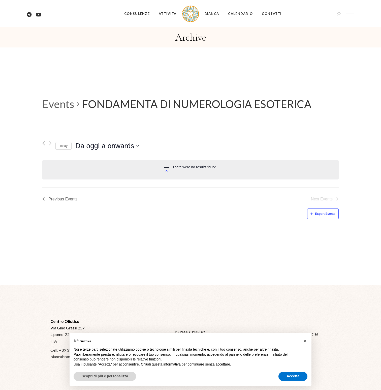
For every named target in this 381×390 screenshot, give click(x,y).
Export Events (322, 214)
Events (58, 104)
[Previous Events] (43, 143)
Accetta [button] (293, 376)
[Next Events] (50, 143)
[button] (305, 341)
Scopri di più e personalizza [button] (105, 376)
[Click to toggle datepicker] (107, 146)
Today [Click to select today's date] (63, 146)
